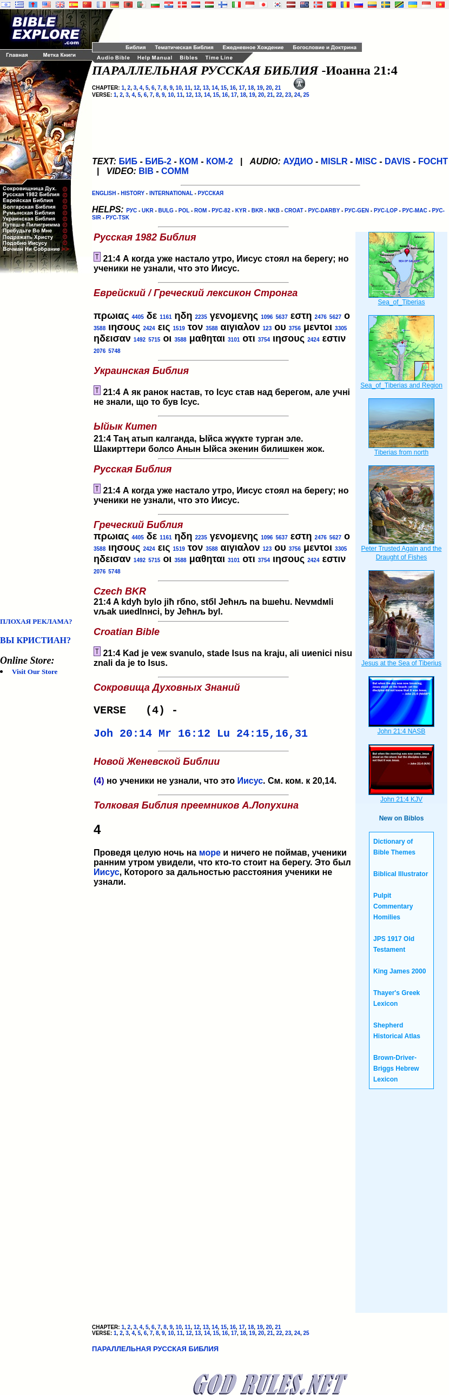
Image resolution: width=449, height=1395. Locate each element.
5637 (281, 317)
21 (278, 88)
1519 (179, 328)
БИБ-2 (158, 161)
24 (297, 95)
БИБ (127, 161)
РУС (131, 210)
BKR (257, 210)
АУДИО (298, 161)
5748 (114, 351)
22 (279, 95)
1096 (267, 317)
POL (184, 210)
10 (179, 88)
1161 (165, 317)
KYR (241, 210)
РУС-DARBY (324, 210)
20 (269, 88)
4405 (138, 317)
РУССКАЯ (211, 193)
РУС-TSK (117, 218)
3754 (264, 340)
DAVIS (398, 161)
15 (224, 88)
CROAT (294, 210)
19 (260, 88)
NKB (274, 210)
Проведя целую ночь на (223, 833)
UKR (148, 210)
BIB (146, 171)
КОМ (189, 161)
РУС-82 (221, 210)
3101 (234, 340)
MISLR (334, 161)
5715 (154, 340)
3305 (341, 328)
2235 (201, 317)
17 (242, 88)
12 (197, 88)
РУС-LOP (386, 210)
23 (288, 95)
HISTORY (132, 193)
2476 (321, 317)
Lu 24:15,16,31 (262, 737)
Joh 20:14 (123, 737)
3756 (295, 328)
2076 (99, 351)
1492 (140, 340)
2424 (149, 328)
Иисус (250, 785)
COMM (175, 171)
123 (267, 328)
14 (214, 88)
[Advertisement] (43, 445)
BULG (166, 210)
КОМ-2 (219, 161)
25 (306, 95)
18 (251, 88)
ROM (200, 210)
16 (233, 88)
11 (187, 88)
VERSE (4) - (139, 711)
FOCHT (433, 161)
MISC (366, 161)
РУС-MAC (414, 210)
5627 (335, 317)
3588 (99, 328)
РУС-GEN (357, 210)
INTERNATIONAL (171, 193)
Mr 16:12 (184, 737)
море (210, 857)
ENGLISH (104, 193)
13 (206, 88)
